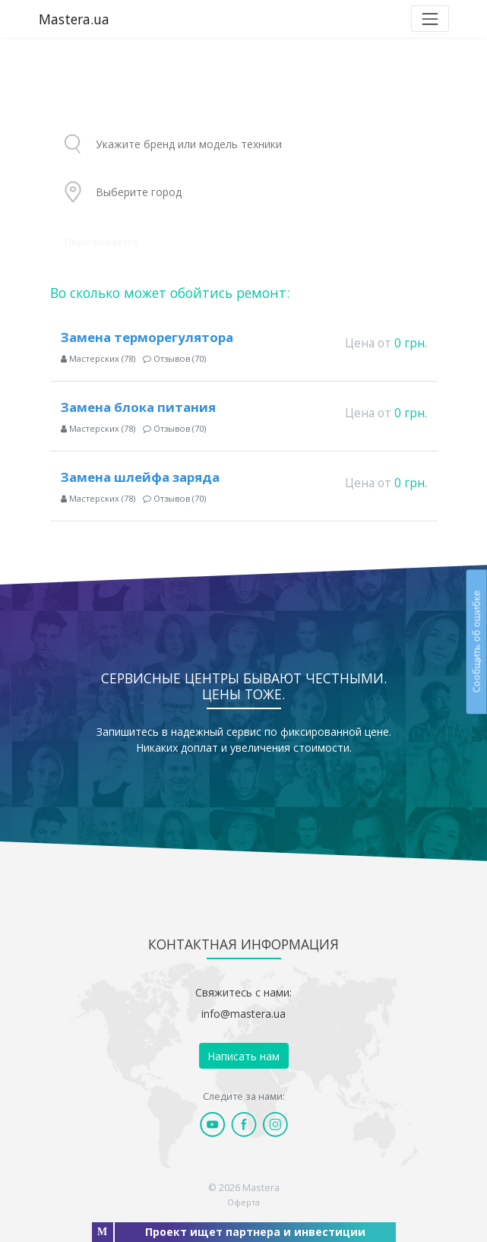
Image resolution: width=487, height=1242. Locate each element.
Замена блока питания (138, 407)
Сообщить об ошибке (476, 642)
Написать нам (243, 1056)
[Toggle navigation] (429, 18)
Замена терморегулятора (147, 337)
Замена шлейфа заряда (140, 477)
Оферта (243, 1202)
